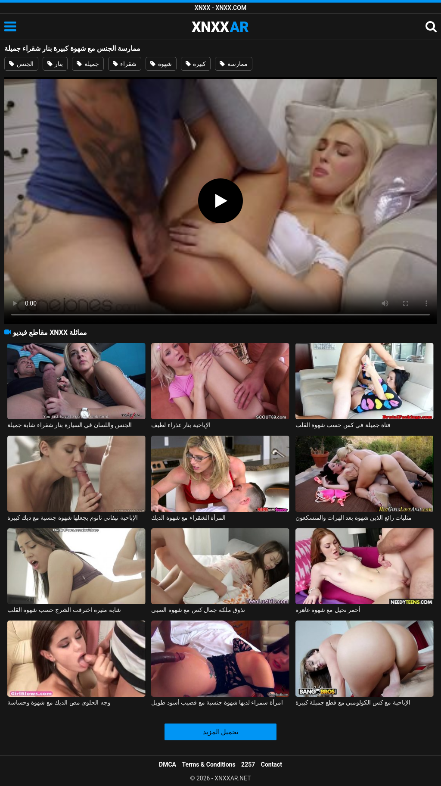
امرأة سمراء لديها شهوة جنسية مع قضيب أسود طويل (217, 702)
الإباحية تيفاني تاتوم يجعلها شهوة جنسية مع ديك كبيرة (72, 517)
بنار (55, 63)
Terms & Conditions (209, 764)
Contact (271, 764)
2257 (248, 764)
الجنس (21, 63)
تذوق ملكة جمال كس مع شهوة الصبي (198, 609)
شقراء (125, 63)
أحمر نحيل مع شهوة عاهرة (328, 609)
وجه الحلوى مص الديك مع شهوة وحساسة (59, 702)
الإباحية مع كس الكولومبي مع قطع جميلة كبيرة (352, 702)
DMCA (167, 764)
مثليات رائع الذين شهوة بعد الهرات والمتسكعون (353, 517)
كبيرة (196, 63)
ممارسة (233, 63)
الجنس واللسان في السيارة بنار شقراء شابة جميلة (69, 424)
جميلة (88, 63)
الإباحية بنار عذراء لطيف (180, 424)
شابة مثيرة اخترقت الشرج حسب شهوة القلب (64, 609)
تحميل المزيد (221, 732)
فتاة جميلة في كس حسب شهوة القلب (343, 424)
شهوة (160, 63)
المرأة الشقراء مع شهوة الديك (188, 517)
